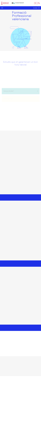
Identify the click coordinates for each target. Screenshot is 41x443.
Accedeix (35, 8)
